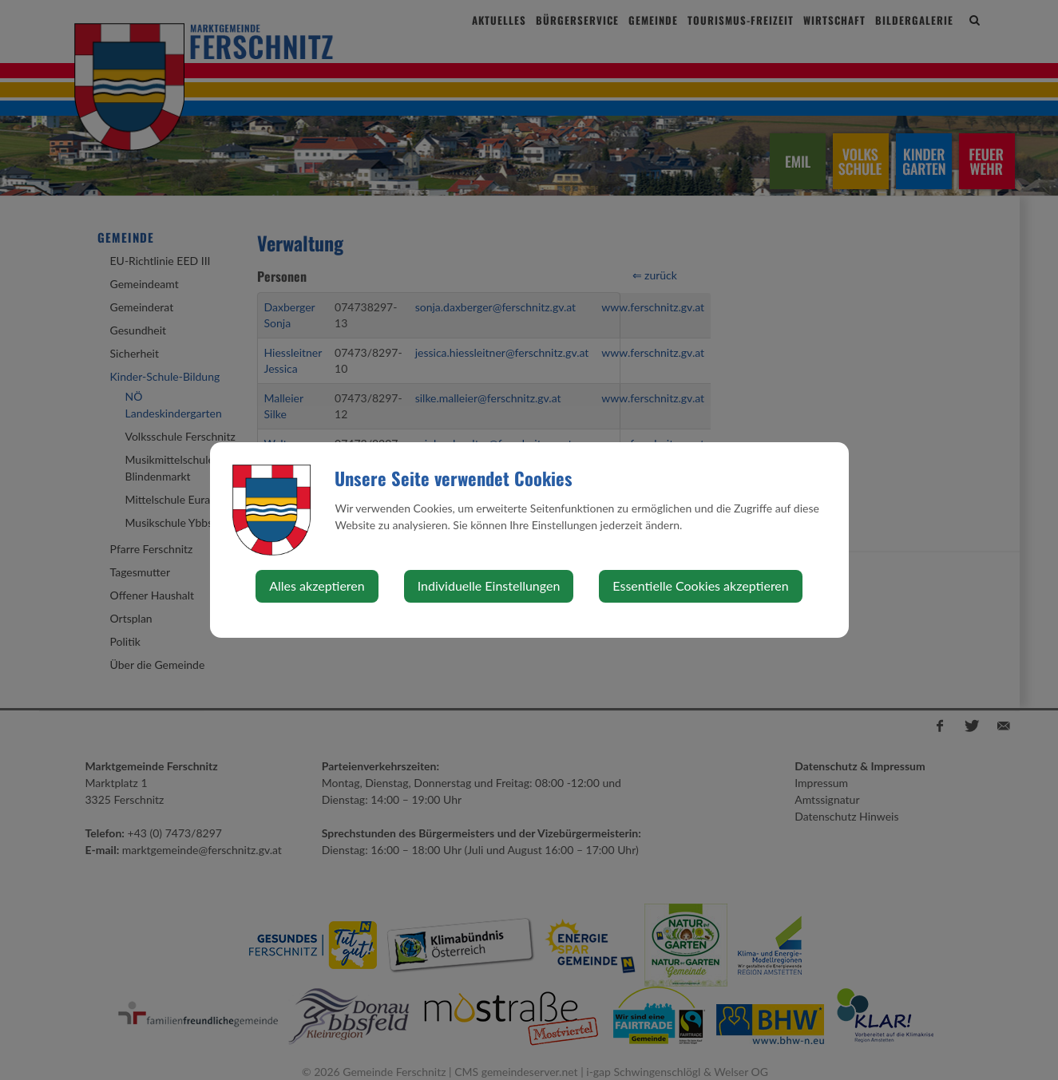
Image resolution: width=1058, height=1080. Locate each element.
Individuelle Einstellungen (489, 585)
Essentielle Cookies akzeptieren (700, 585)
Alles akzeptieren (316, 585)
